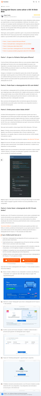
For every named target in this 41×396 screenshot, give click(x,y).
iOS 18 (15, 16)
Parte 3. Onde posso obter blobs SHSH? (13, 46)
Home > (4, 6)
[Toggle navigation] (38, 2)
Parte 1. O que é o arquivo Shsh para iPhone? (14, 41)
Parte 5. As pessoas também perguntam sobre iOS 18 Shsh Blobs (19, 51)
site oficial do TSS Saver (33, 139)
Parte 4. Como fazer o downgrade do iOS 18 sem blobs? (16, 48)
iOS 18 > (8, 6)
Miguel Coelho (7, 15)
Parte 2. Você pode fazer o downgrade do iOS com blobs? (17, 43)
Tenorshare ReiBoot (6, 226)
